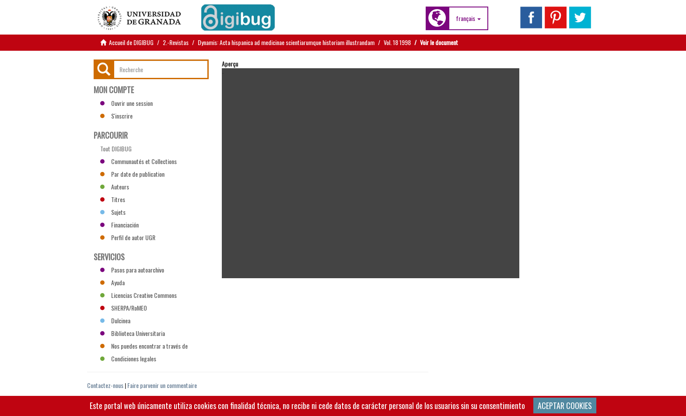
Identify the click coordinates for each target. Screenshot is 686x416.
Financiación (119, 224)
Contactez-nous (105, 385)
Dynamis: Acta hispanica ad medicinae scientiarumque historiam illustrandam (286, 42)
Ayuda (112, 282)
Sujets (113, 212)
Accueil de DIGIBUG (131, 42)
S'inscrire (116, 115)
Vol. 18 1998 (397, 42)
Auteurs (114, 186)
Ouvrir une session (126, 103)
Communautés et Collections (138, 161)
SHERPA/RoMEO (123, 307)
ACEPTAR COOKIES (565, 405)
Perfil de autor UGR (127, 237)
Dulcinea (115, 320)
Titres (112, 199)
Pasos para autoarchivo (132, 269)
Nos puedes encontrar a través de (144, 345)
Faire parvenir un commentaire (162, 385)
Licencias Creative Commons (138, 295)
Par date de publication (132, 173)
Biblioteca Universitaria (132, 333)
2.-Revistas (176, 42)
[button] (468, 18)
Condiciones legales (128, 358)
